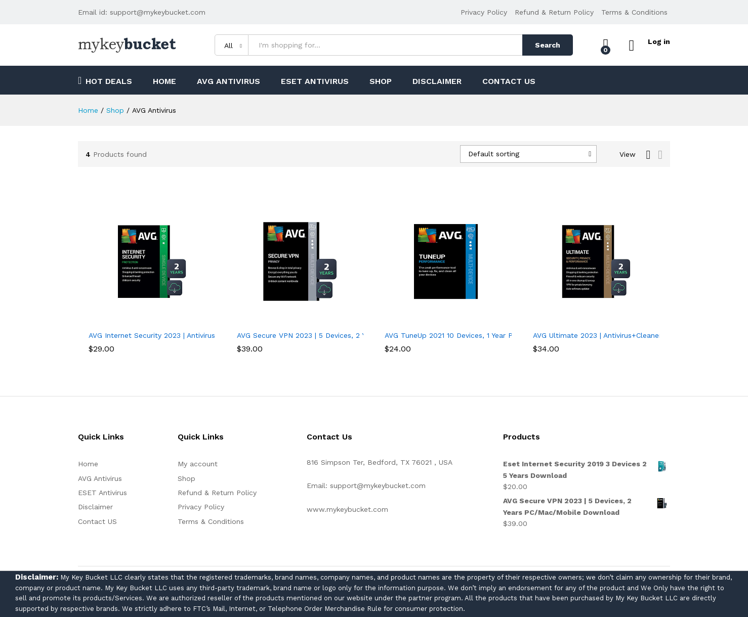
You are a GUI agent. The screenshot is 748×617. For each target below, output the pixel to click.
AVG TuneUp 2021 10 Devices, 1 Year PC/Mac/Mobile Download (491, 335)
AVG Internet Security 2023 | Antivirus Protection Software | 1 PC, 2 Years (213, 335)
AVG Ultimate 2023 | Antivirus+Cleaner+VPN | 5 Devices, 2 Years (640, 335)
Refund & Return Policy (554, 12)
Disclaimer (437, 81)
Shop (380, 81)
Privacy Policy (484, 12)
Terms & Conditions (634, 12)
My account (198, 464)
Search (545, 45)
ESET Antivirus (315, 81)
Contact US (508, 81)
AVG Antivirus (228, 81)
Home (164, 81)
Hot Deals (105, 80)
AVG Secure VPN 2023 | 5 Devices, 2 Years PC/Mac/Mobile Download (354, 335)
